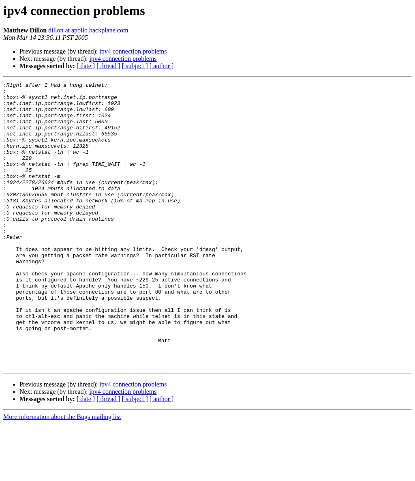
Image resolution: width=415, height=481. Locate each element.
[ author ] (162, 65)
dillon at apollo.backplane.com (88, 30)
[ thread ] (108, 65)
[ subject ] (135, 65)
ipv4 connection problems (133, 51)
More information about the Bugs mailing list (62, 473)
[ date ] (86, 65)
